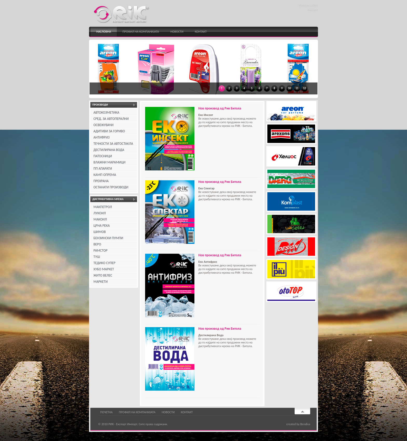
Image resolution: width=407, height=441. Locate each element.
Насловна (103, 31)
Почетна (106, 412)
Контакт (313, 10)
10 (289, 88)
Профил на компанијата (141, 31)
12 (304, 88)
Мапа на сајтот (308, 5)
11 (296, 88)
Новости (177, 31)
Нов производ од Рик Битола (219, 108)
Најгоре (302, 411)
